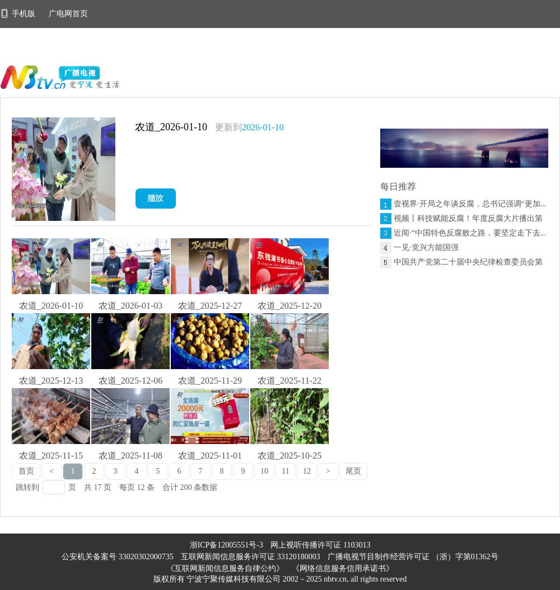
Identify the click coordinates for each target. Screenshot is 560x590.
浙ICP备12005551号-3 (226, 545)
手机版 (19, 14)
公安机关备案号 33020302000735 (118, 557)
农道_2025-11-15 (51, 455)
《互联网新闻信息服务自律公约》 (225, 568)
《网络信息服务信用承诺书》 (343, 568)
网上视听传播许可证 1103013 (320, 545)
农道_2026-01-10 (171, 127)
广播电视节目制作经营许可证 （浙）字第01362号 (413, 557)
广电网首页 (68, 14)
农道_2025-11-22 (289, 380)
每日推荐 (398, 186)
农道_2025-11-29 (210, 380)
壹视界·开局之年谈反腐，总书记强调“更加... (470, 204)
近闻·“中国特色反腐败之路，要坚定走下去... (470, 233)
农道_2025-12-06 (131, 380)
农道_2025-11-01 (210, 455)
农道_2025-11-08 (130, 455)
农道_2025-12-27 (210, 305)
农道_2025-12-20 (290, 305)
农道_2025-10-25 (290, 455)
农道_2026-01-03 (131, 305)
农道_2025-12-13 (51, 380)
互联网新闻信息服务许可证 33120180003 (251, 557)
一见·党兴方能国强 (426, 247)
